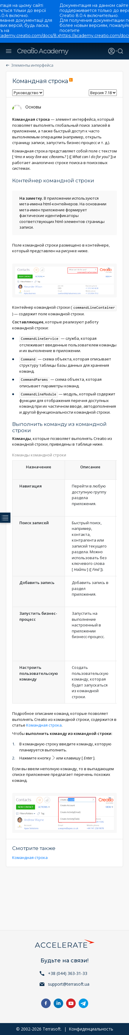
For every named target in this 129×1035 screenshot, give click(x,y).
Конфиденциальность (91, 1029)
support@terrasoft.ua (68, 984)
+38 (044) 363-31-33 (67, 973)
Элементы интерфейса (32, 65)
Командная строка (44, 725)
